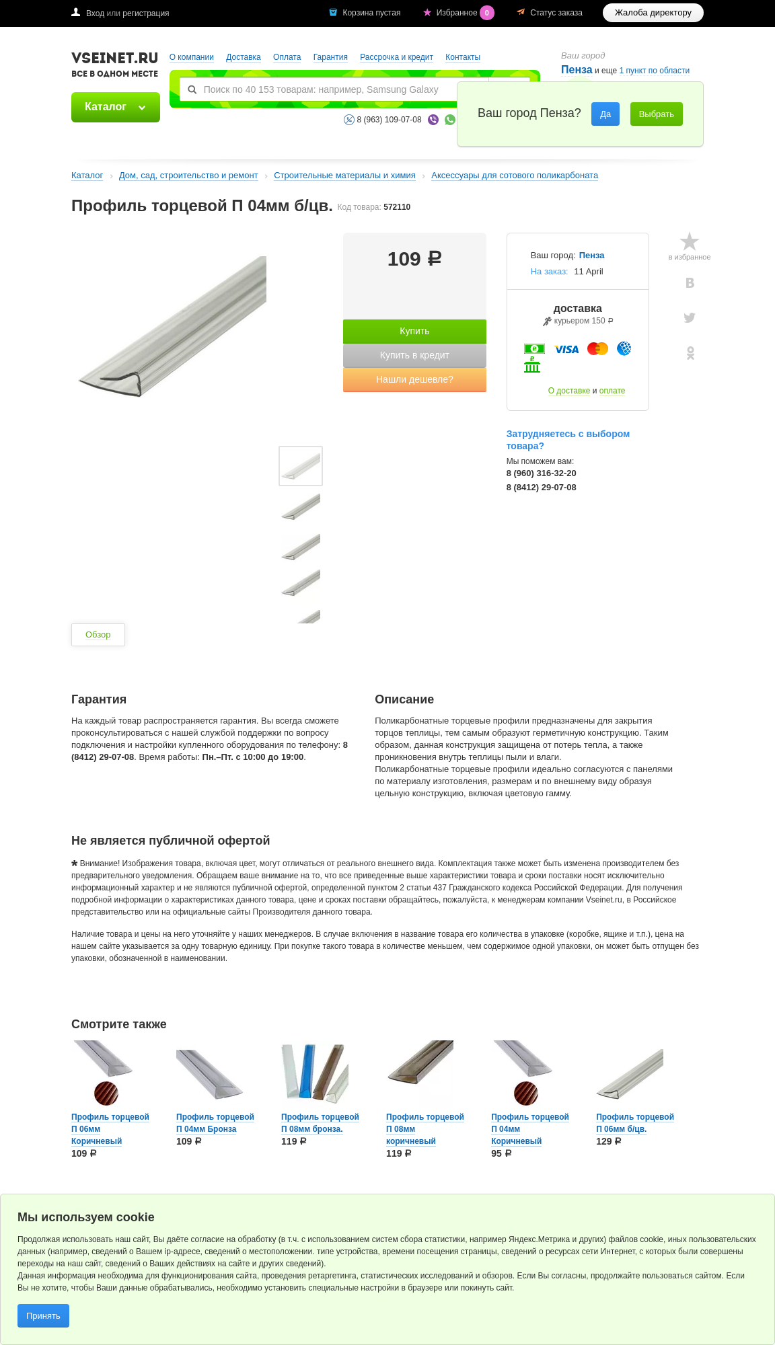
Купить (414, 330)
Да (605, 114)
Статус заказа (556, 12)
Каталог (105, 106)
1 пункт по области (655, 71)
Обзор (98, 634)
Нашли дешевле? (414, 379)
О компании (192, 57)
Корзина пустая (372, 12)
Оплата (287, 57)
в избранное (690, 257)
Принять (43, 1316)
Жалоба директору (653, 12)
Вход (95, 13)
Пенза (592, 255)
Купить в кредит (414, 355)
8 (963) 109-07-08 (389, 119)
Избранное (467, 12)
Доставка (243, 57)
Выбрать (656, 114)
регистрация (145, 13)
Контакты (462, 57)
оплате (612, 390)
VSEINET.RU (115, 66)
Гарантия (330, 57)
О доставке (569, 390)
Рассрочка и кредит (396, 57)
